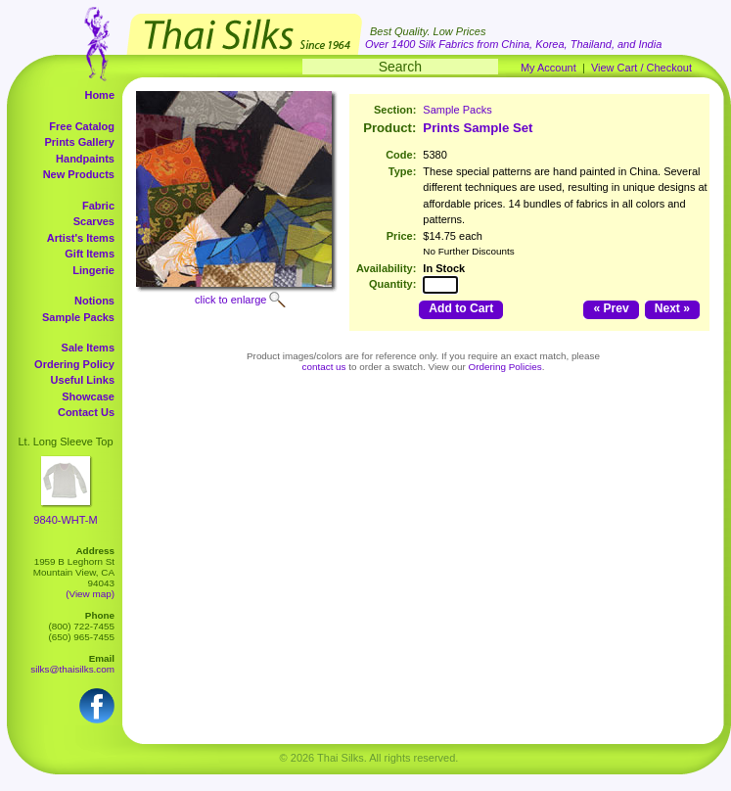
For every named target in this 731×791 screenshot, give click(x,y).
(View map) (90, 593)
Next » (672, 308)
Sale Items (88, 347)
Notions (94, 300)
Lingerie (93, 270)
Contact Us (86, 412)
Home (99, 95)
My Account (548, 67)
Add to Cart (461, 308)
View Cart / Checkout (641, 67)
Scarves (93, 221)
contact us (324, 366)
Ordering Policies (505, 366)
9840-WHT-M (65, 520)
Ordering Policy (74, 364)
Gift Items (89, 253)
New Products (78, 174)
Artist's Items (80, 238)
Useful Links (82, 380)
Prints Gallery (79, 142)
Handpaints (85, 158)
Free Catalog (81, 126)
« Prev (610, 308)
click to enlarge (230, 299)
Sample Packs (78, 317)
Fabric (98, 205)
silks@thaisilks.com (72, 669)
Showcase (88, 396)
